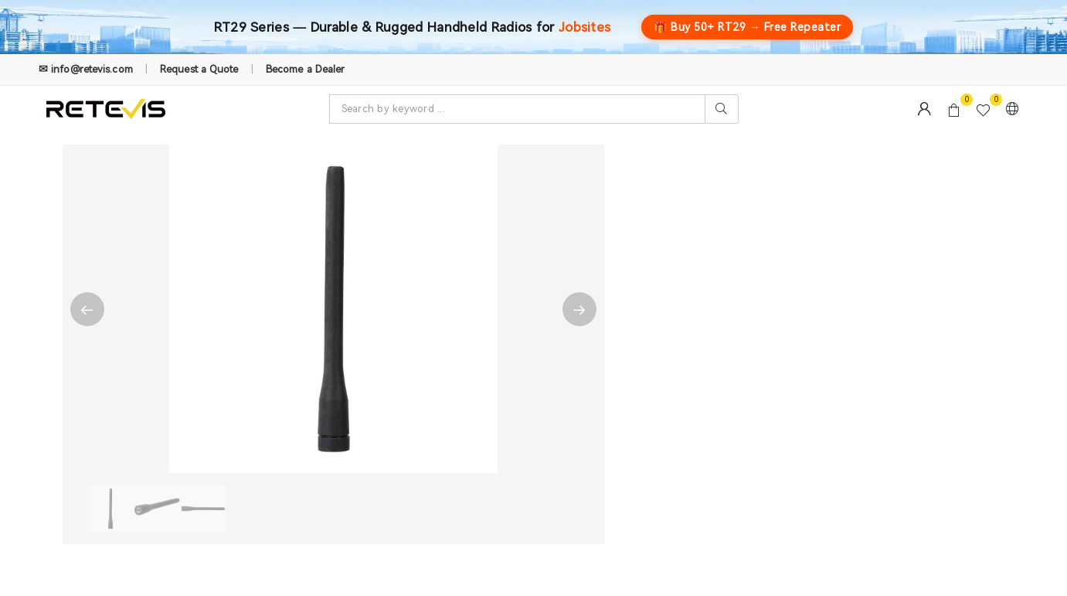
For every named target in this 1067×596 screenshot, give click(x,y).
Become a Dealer (305, 69)
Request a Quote (199, 69)
